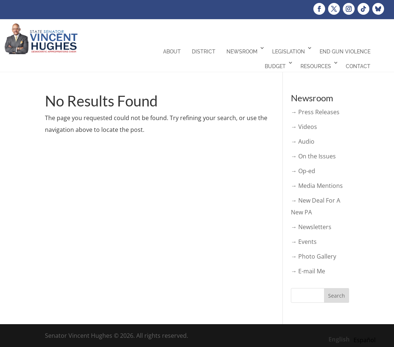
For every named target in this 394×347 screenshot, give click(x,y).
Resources (315, 66)
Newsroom (241, 52)
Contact (358, 66)
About (172, 52)
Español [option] (364, 340)
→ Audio (302, 141)
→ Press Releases (315, 112)
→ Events (304, 242)
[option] (364, 340)
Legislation (288, 52)
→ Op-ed (303, 171)
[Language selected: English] (353, 339)
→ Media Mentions (317, 186)
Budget (275, 66)
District (203, 52)
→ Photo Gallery (313, 256)
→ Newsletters (311, 227)
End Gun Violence (345, 52)
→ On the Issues (313, 156)
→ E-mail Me (308, 271)
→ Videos (304, 127)
